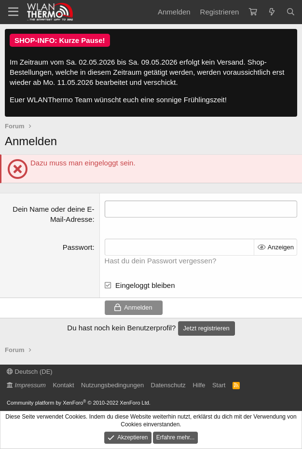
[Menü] (13, 12)
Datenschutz (168, 385)
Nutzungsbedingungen (112, 385)
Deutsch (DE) (30, 371)
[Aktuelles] (271, 12)
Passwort (78, 247)
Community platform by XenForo (79, 403)
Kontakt (63, 385)
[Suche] (290, 12)
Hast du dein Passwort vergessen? (161, 261)
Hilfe (198, 385)
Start (218, 385)
